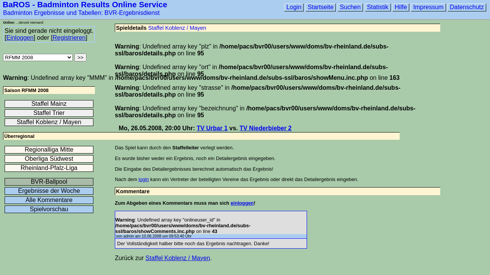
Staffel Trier (49, 113)
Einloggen (19, 37)
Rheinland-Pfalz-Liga (49, 168)
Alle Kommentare (49, 200)
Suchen (350, 7)
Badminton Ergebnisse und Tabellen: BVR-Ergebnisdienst (81, 13)
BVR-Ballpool (49, 181)
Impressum (428, 7)
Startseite (321, 7)
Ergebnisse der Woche (49, 191)
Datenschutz (467, 7)
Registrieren (68, 37)
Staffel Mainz (49, 103)
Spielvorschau (49, 209)
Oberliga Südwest (49, 158)
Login (293, 7)
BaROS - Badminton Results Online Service (85, 4)
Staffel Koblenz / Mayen (177, 28)
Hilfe (401, 7)
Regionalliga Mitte (48, 149)
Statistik (378, 7)
